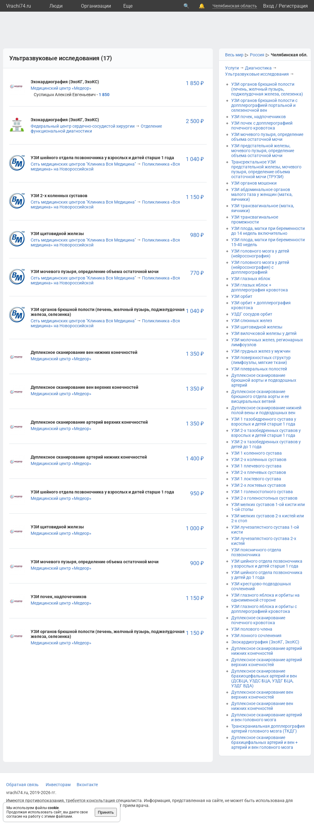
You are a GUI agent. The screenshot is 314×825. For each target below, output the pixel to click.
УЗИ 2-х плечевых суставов (258, 472)
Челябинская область (235, 5)
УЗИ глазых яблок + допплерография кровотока (259, 287)
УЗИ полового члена (251, 629)
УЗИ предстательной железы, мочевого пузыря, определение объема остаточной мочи (262, 150)
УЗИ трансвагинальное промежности (254, 219)
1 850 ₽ (195, 83)
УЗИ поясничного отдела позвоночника (256, 552)
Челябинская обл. (289, 54)
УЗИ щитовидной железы (256, 326)
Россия (257, 54)
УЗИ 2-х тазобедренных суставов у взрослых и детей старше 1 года (266, 433)
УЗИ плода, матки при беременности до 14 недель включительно (268, 231)
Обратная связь (22, 784)
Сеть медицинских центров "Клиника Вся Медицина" (83, 164)
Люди (56, 6)
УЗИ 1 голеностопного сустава (262, 491)
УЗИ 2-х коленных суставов (258, 459)
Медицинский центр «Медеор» (61, 88)
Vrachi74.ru (18, 6)
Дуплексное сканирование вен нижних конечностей (262, 706)
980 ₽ (197, 235)
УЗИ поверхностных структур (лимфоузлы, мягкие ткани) (261, 360)
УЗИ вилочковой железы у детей (264, 333)
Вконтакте (87, 784)
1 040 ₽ (195, 159)
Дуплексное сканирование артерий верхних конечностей (266, 662)
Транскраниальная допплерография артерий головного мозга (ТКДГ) (268, 728)
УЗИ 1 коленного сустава (256, 453)
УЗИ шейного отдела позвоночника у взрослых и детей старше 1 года (266, 563)
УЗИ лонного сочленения (256, 635)
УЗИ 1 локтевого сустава (256, 478)
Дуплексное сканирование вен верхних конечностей (262, 694)
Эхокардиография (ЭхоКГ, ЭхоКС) (265, 641)
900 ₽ (197, 563)
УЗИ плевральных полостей (259, 368)
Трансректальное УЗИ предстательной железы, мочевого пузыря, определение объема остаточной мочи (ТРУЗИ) (266, 169)
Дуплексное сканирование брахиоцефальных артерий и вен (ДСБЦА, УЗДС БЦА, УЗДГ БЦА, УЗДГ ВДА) (264, 678)
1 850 (104, 94)
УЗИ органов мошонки (254, 183)
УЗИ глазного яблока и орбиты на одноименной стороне (265, 597)
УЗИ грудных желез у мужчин (260, 351)
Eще (127, 6)
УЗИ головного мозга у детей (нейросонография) (260, 253)
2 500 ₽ (195, 121)
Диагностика (258, 68)
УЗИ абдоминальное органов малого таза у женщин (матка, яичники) (262, 194)
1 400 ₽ (195, 458)
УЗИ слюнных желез (251, 320)
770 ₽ (197, 273)
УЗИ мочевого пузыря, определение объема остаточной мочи (267, 137)
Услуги (232, 68)
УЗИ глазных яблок (250, 278)
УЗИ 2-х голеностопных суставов (264, 498)
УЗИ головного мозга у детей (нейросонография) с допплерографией (260, 267)
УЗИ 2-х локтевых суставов (258, 485)
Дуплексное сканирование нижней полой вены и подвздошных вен (266, 410)
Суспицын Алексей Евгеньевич (65, 94)
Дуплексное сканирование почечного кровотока (258, 620)
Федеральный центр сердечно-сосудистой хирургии (83, 126)
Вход (268, 6)
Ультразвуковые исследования (257, 74)
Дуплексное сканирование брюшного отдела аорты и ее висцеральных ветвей (260, 396)
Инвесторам (58, 784)
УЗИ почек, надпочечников (258, 116)
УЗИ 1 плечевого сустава (256, 465)
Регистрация (293, 6)
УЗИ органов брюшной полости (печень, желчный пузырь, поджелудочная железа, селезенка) (267, 89)
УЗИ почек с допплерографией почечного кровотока (262, 125)
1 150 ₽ (195, 197)
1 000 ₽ (195, 528)
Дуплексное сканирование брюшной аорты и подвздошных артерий (263, 380)
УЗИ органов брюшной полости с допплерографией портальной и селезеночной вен (264, 105)
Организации (96, 6)
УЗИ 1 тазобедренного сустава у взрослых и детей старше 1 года (263, 421)
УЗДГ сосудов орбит (251, 314)
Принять (106, 812)
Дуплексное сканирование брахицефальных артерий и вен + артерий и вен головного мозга (264, 742)
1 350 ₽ (195, 354)
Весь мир (234, 54)
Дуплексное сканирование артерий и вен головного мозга (266, 717)
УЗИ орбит (241, 296)
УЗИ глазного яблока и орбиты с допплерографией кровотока (264, 609)
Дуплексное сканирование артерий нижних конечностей (266, 651)
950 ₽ (197, 493)
